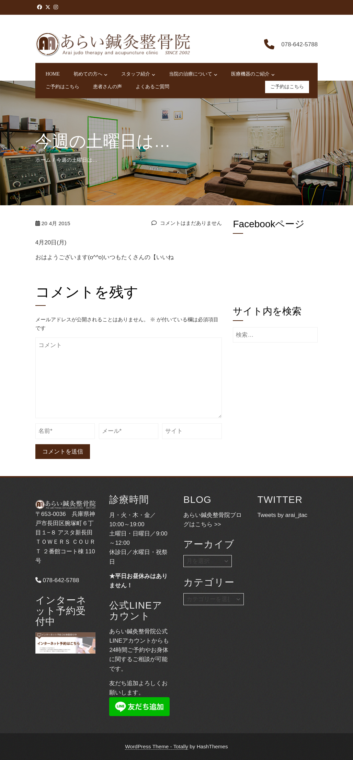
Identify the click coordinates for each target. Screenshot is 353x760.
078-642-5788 (57, 580)
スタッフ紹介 (138, 74)
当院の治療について (193, 74)
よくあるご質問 (152, 86)
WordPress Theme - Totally (156, 746)
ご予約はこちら (62, 86)
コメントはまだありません (186, 223)
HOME (53, 74)
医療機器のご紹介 (253, 74)
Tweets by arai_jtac (283, 515)
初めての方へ (90, 74)
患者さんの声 (107, 86)
